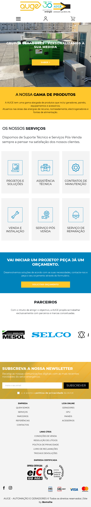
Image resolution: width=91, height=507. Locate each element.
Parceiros (22, 416)
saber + (45, 62)
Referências (23, 420)
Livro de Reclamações (45, 449)
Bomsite (47, 502)
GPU (68, 412)
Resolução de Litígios (45, 440)
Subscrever (76, 385)
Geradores (68, 408)
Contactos (23, 425)
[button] (4, 55)
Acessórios (68, 420)
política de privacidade (49, 393)
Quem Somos (22, 408)
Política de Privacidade (45, 444)
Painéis (68, 416)
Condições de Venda (45, 436)
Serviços (23, 412)
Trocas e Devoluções (45, 453)
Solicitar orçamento (45, 284)
